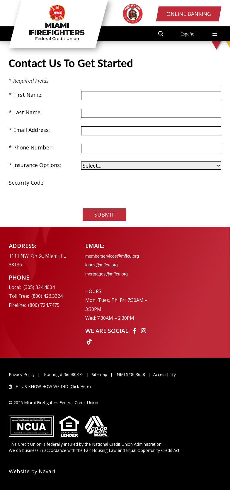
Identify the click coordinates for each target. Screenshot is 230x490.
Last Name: (27, 112)
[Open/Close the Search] (160, 33)
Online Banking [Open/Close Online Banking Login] (188, 13)
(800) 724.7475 (43, 305)
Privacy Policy (22, 374)
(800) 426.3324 (47, 296)
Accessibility (164, 374)
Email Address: (31, 129)
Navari (47, 471)
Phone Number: (33, 147)
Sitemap (99, 374)
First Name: (27, 94)
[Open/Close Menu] (214, 33)
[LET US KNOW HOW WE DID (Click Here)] (115, 386)
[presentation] (125, 190)
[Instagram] (143, 331)
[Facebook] (135, 331)
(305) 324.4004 (39, 287)
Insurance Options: (37, 165)
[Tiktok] (89, 342)
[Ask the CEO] (196, 292)
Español (187, 34)
